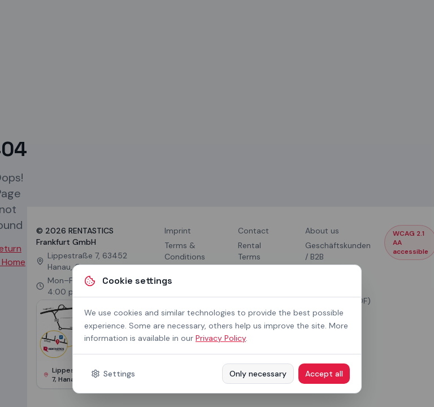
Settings (113, 374)
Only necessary (258, 374)
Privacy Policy (221, 338)
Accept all (324, 374)
